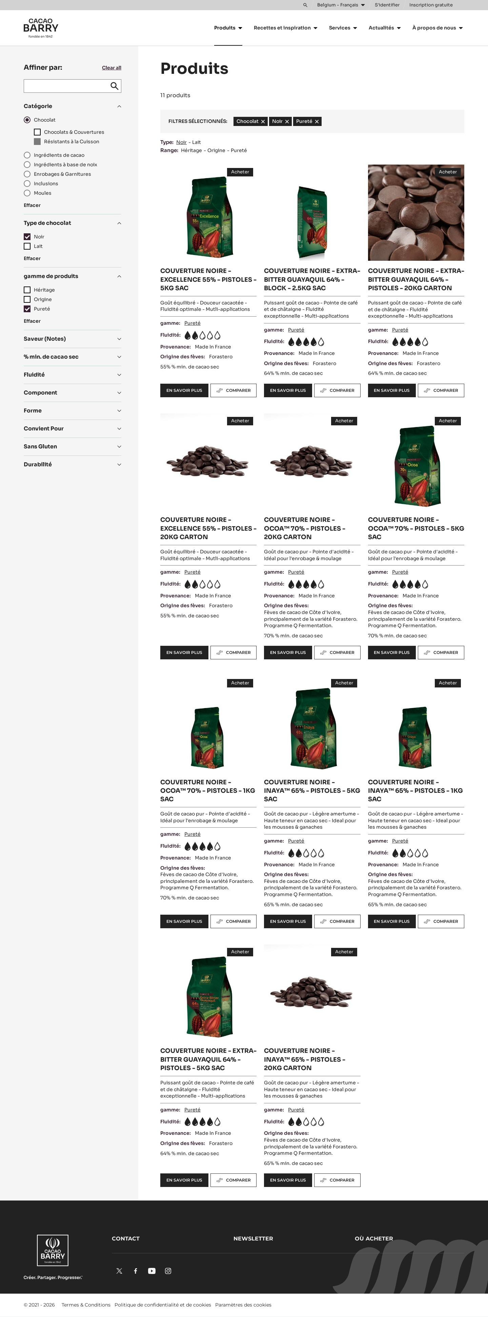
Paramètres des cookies (243, 1305)
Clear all (111, 68)
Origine (216, 150)
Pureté (239, 150)
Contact (126, 1238)
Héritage (191, 150)
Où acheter (374, 1238)
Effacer (32, 205)
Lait (196, 142)
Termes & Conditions (86, 1305)
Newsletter (253, 1238)
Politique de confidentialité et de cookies (163, 1305)
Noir (181, 142)
